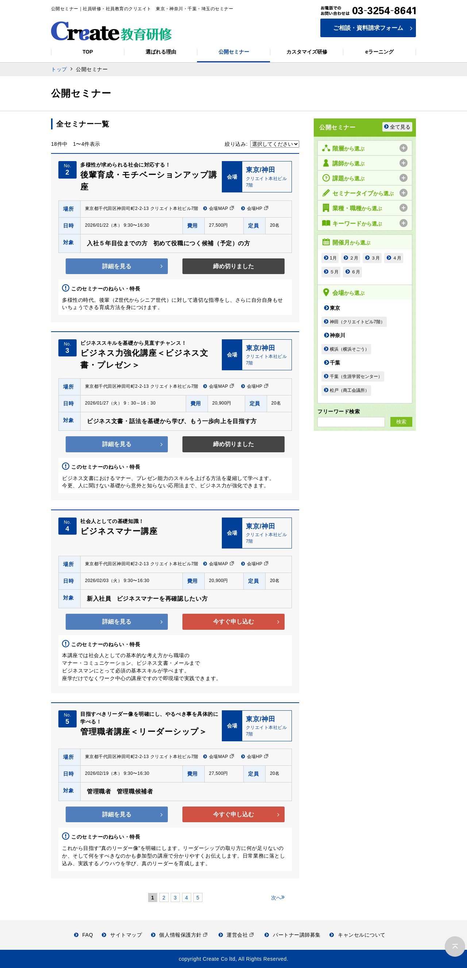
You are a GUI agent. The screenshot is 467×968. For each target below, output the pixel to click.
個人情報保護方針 (179, 935)
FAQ (83, 935)
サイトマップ (122, 935)
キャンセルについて (357, 935)
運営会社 (236, 935)
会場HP (255, 208)
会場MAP (218, 208)
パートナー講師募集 (293, 935)
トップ (59, 69)
